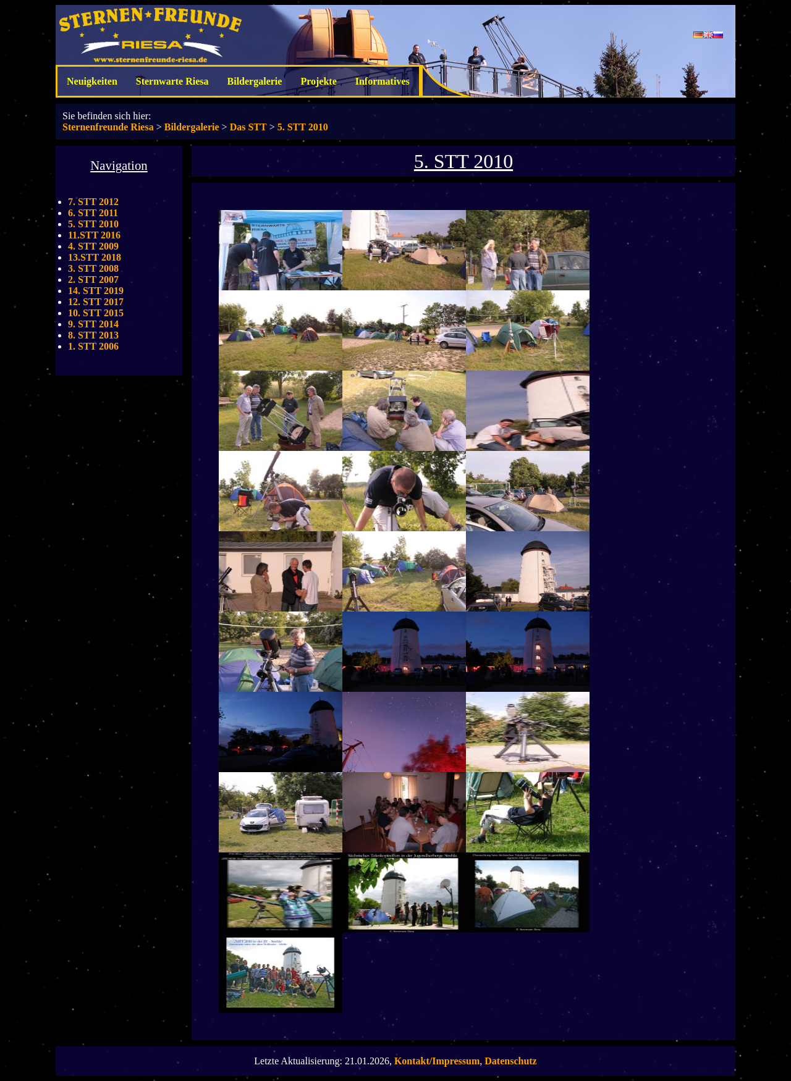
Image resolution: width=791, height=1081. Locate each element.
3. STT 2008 (93, 268)
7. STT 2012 (93, 201)
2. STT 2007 (93, 279)
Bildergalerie (254, 81)
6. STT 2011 (93, 213)
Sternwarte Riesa (172, 81)
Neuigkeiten (92, 81)
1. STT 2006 (93, 346)
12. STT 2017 (96, 302)
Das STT (248, 127)
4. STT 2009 (93, 246)
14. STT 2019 (96, 290)
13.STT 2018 (94, 257)
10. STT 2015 (96, 313)
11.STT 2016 (94, 235)
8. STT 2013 (93, 335)
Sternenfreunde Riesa (108, 127)
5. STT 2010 (302, 127)
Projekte (318, 81)
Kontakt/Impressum (437, 1061)
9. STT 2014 (93, 324)
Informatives (382, 81)
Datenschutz (510, 1061)
